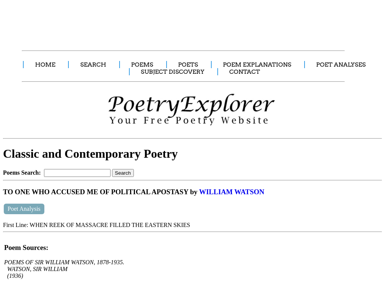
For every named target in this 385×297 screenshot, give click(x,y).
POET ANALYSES (341, 64)
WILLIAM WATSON (231, 192)
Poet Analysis (24, 209)
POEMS (142, 64)
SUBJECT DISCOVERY (173, 71)
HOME (45, 64)
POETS (188, 64)
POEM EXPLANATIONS (257, 64)
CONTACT (244, 71)
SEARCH (93, 64)
